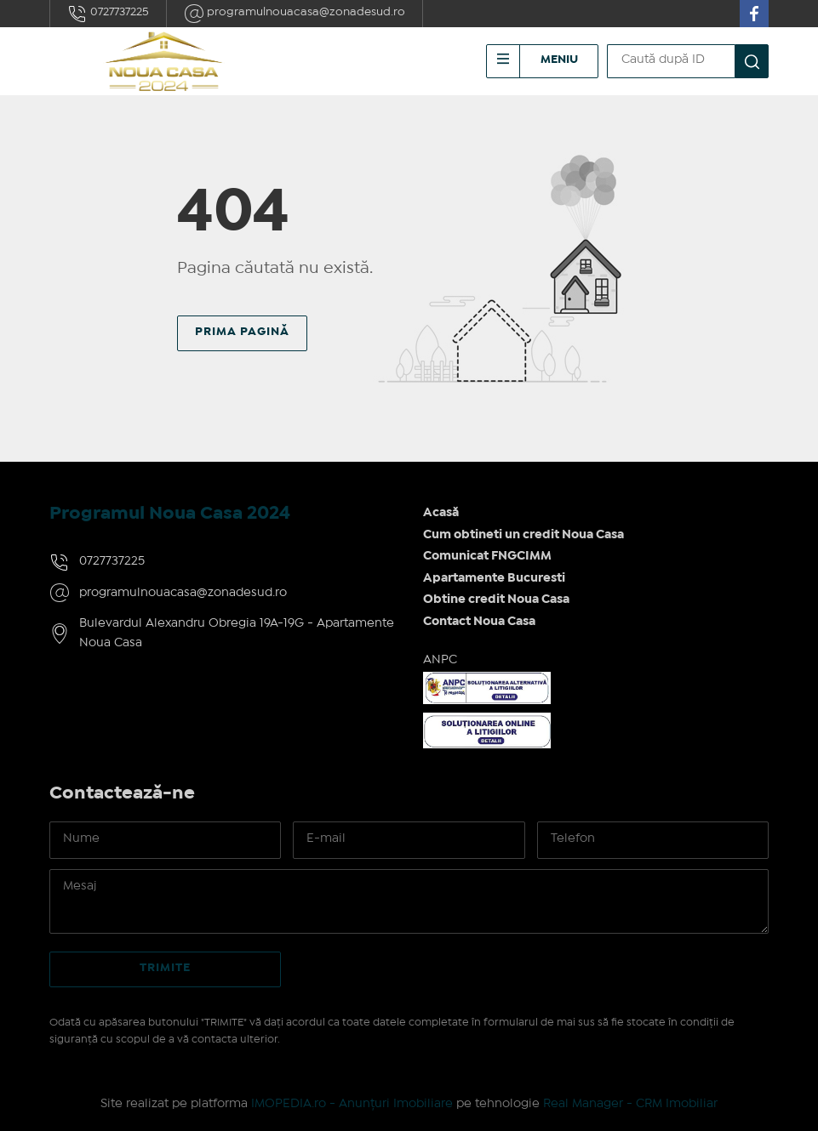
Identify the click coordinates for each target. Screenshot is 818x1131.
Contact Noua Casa (479, 622)
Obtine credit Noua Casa (496, 599)
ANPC (440, 660)
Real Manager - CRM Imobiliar (630, 1104)
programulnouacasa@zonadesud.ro (294, 13)
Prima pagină (242, 332)
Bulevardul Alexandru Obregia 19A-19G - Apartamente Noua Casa (236, 633)
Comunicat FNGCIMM (487, 556)
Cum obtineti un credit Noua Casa (523, 535)
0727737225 (108, 13)
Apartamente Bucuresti (494, 578)
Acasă (441, 513)
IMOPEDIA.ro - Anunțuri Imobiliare (352, 1104)
